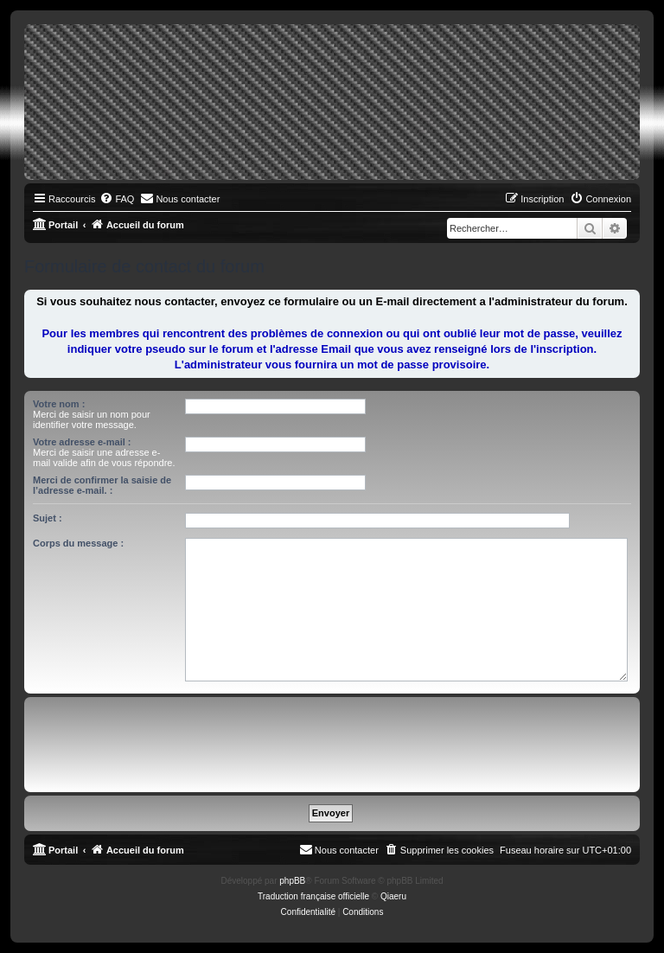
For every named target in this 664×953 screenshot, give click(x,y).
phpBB (292, 881)
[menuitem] (116, 199)
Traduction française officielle (313, 896)
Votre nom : (59, 404)
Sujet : (47, 518)
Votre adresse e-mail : (82, 442)
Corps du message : (78, 543)
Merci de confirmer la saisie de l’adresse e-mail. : (102, 485)
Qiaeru (393, 896)
